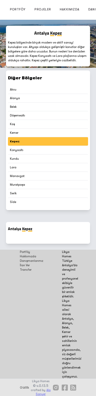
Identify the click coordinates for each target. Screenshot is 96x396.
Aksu (13, 89)
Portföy (25, 252)
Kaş (12, 124)
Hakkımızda (28, 256)
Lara (13, 167)
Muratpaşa (17, 184)
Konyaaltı (16, 150)
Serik (13, 193)
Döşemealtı (17, 115)
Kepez (15, 141)
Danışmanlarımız (31, 261)
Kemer (14, 132)
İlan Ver (25, 265)
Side (13, 202)
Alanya (15, 98)
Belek (13, 107)
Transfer (26, 269)
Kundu (14, 158)
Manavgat (17, 176)
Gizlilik (24, 387)
